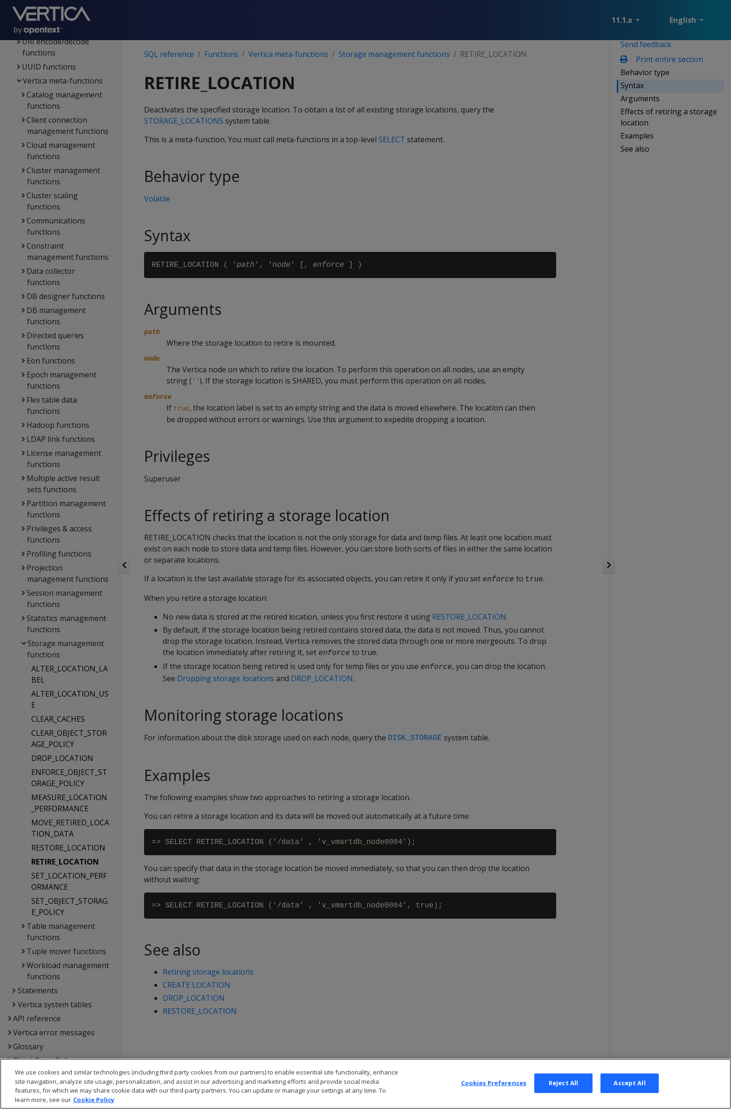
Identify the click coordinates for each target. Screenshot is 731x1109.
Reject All (563, 1093)
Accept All (629, 1093)
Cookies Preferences (493, 1093)
